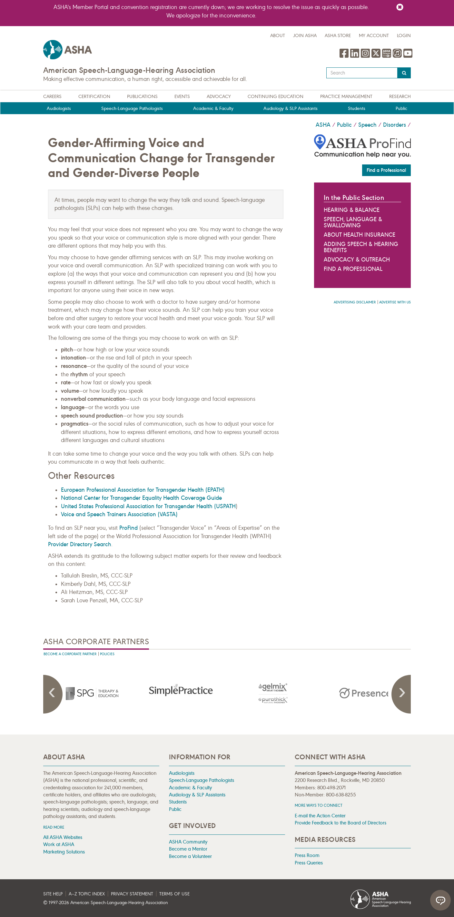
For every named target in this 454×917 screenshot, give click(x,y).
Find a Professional (386, 170)
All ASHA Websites (62, 837)
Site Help (53, 894)
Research (400, 96)
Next (401, 694)
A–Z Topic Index (87, 894)
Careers (52, 96)
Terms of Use (174, 894)
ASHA (323, 124)
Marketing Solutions (64, 852)
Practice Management (346, 96)
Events (182, 96)
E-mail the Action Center (320, 816)
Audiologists (59, 108)
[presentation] (89, 693)
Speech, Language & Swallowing (353, 222)
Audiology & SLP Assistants (290, 108)
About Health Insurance (359, 234)
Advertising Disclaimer (355, 302)
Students (356, 108)
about (277, 35)
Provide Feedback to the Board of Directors (340, 823)
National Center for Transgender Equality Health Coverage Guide (141, 497)
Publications (142, 96)
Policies (107, 654)
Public (401, 108)
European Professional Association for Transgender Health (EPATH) (143, 489)
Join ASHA (305, 35)
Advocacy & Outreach (357, 259)
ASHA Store (338, 35)
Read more (53, 827)
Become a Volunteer (190, 856)
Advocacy (219, 96)
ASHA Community (188, 842)
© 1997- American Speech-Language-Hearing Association (105, 902)
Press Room (307, 855)
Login (404, 35)
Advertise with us (395, 302)
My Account (374, 35)
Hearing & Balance (352, 209)
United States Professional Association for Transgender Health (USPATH (148, 506)
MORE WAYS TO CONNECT (318, 805)
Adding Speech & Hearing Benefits (361, 247)
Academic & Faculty (213, 108)
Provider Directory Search (79, 544)
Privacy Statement (132, 894)
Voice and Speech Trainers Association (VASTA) (119, 514)
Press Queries (309, 863)
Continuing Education (275, 96)
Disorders (394, 124)
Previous (53, 694)
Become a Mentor (188, 849)
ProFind (128, 527)
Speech (367, 124)
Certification (94, 96)
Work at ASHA (58, 844)
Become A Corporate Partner (70, 654)
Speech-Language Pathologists (132, 108)
